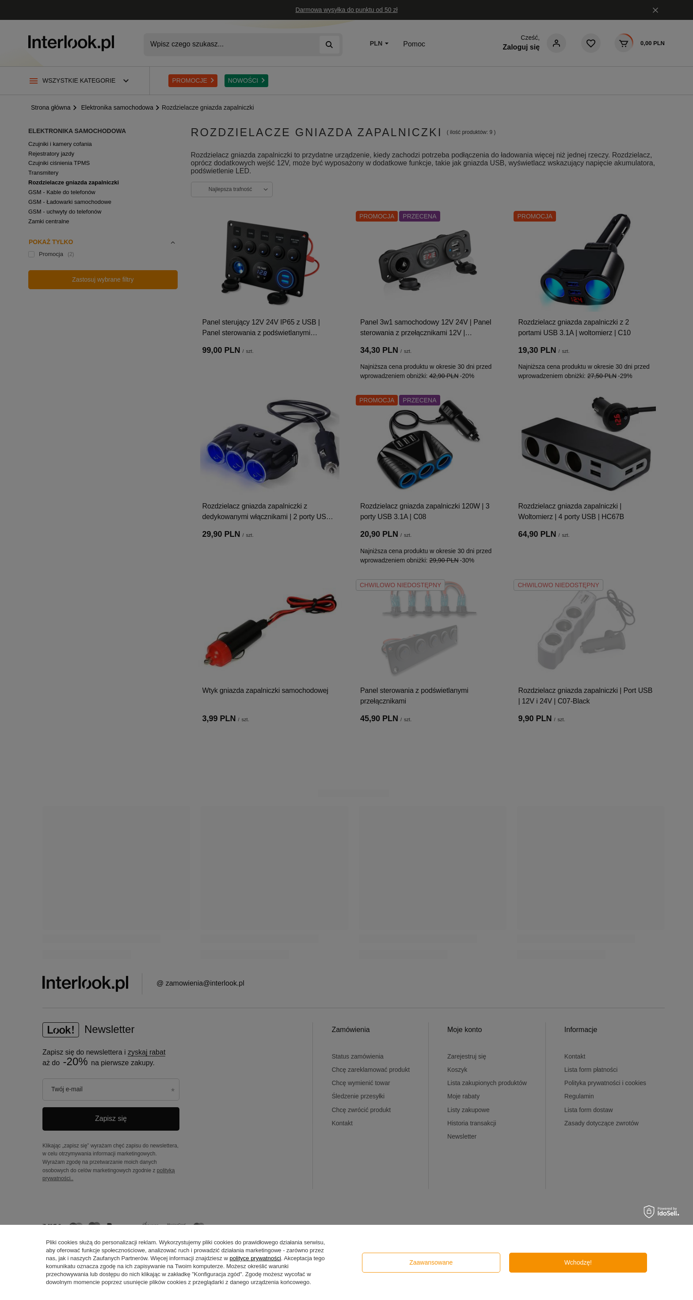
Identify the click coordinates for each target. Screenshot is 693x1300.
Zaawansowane (431, 1262)
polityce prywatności (255, 1258)
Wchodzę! (578, 1262)
